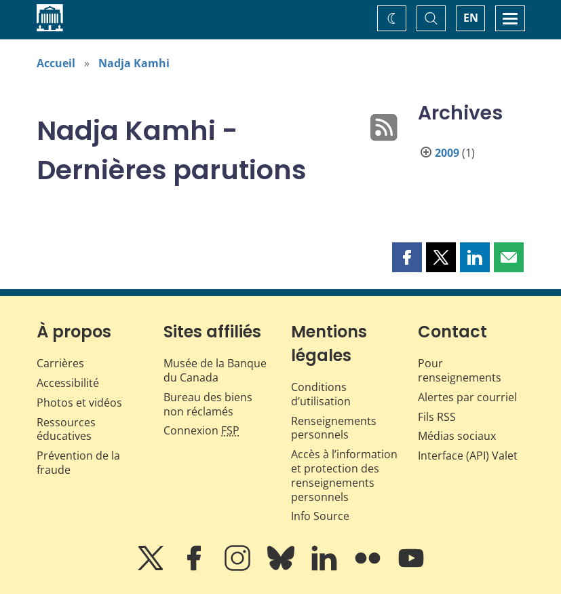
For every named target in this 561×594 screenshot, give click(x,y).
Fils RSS (437, 416)
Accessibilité (68, 382)
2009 (447, 152)
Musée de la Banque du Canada (215, 370)
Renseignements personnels (333, 428)
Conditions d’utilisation (321, 394)
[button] (407, 257)
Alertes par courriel (467, 397)
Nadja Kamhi (134, 63)
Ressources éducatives (66, 429)
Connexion (201, 430)
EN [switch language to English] (470, 17)
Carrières (60, 363)
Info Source (320, 515)
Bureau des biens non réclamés (207, 404)
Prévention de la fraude (78, 462)
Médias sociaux (457, 435)
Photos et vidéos (79, 402)
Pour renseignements (459, 370)
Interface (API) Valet (468, 455)
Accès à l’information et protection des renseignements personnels (344, 475)
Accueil (56, 63)
